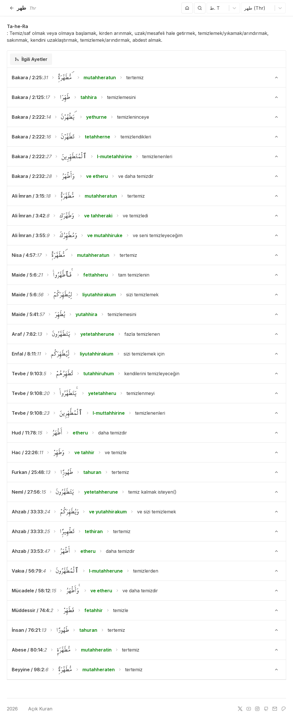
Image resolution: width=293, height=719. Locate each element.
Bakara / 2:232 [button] (28, 176)
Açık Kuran (35, 708)
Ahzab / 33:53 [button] (27, 551)
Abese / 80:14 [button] (27, 650)
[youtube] (248, 708)
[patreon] (283, 708)
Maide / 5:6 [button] (24, 275)
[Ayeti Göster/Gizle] (276, 77)
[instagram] (257, 708)
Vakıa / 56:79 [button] (26, 571)
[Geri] (12, 8)
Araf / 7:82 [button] (24, 334)
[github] (266, 708)
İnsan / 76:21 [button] (26, 630)
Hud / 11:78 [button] (24, 433)
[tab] (31, 59)
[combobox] (210, 8)
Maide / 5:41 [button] (25, 314)
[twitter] (240, 708)
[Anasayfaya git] (187, 8)
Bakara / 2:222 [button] (28, 117)
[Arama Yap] (199, 8)
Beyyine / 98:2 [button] (28, 669)
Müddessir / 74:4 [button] (30, 610)
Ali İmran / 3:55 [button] (28, 235)
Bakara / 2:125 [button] (28, 97)
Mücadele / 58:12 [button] (31, 590)
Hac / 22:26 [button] (25, 452)
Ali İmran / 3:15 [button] (28, 196)
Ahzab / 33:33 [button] (27, 512)
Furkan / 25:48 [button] (28, 472)
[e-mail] (274, 708)
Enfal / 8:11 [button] (23, 354)
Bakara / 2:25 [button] (27, 77)
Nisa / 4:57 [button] (23, 255)
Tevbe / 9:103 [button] (27, 373)
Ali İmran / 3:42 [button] (28, 216)
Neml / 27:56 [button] (26, 492)
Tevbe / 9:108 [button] (27, 393)
